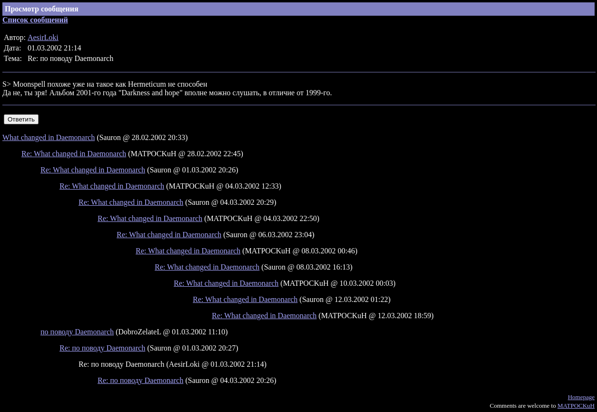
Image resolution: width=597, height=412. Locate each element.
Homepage (581, 397)
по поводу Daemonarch (77, 332)
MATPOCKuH (576, 405)
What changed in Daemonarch (48, 137)
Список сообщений (35, 20)
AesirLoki (43, 37)
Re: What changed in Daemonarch (73, 154)
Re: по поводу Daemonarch (102, 348)
